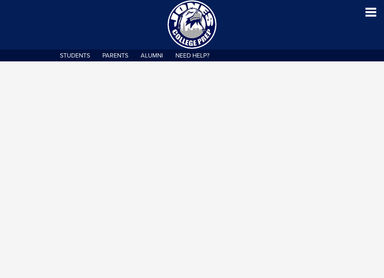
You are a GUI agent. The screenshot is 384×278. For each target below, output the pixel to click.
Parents (115, 55)
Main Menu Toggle (370, 12)
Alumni (152, 55)
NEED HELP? (192, 55)
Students (75, 55)
